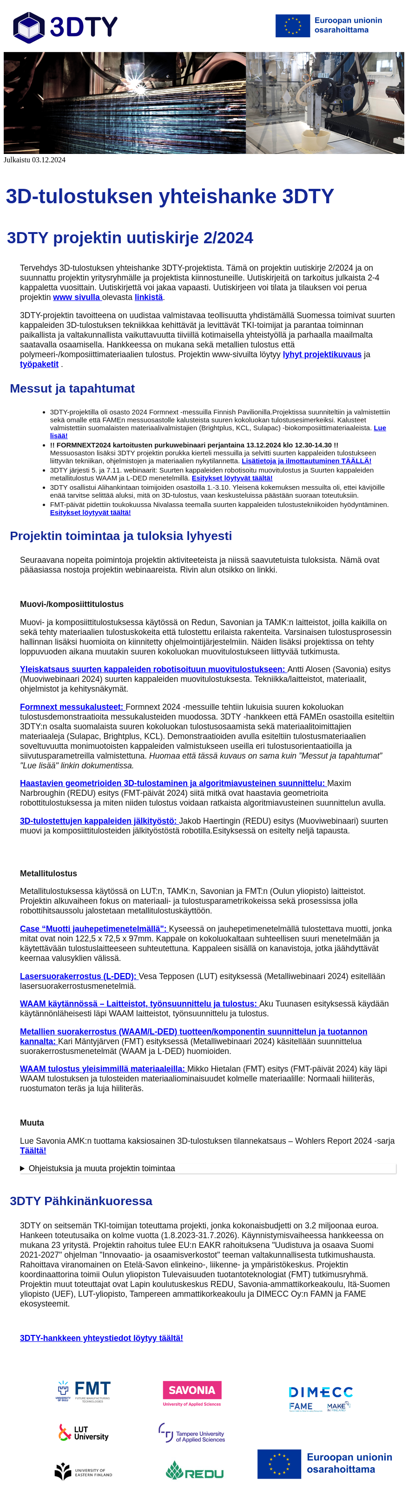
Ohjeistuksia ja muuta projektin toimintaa (102, 1168)
